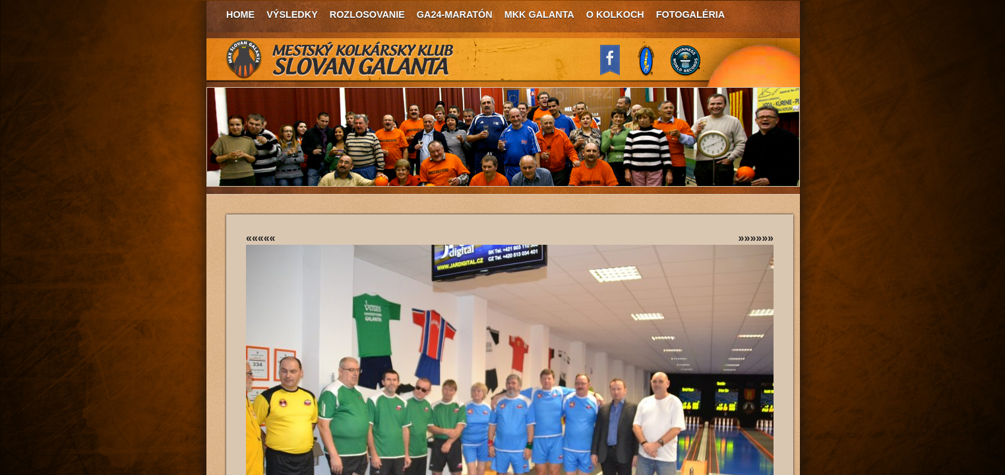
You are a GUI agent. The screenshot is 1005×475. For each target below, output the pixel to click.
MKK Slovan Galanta (340, 59)
